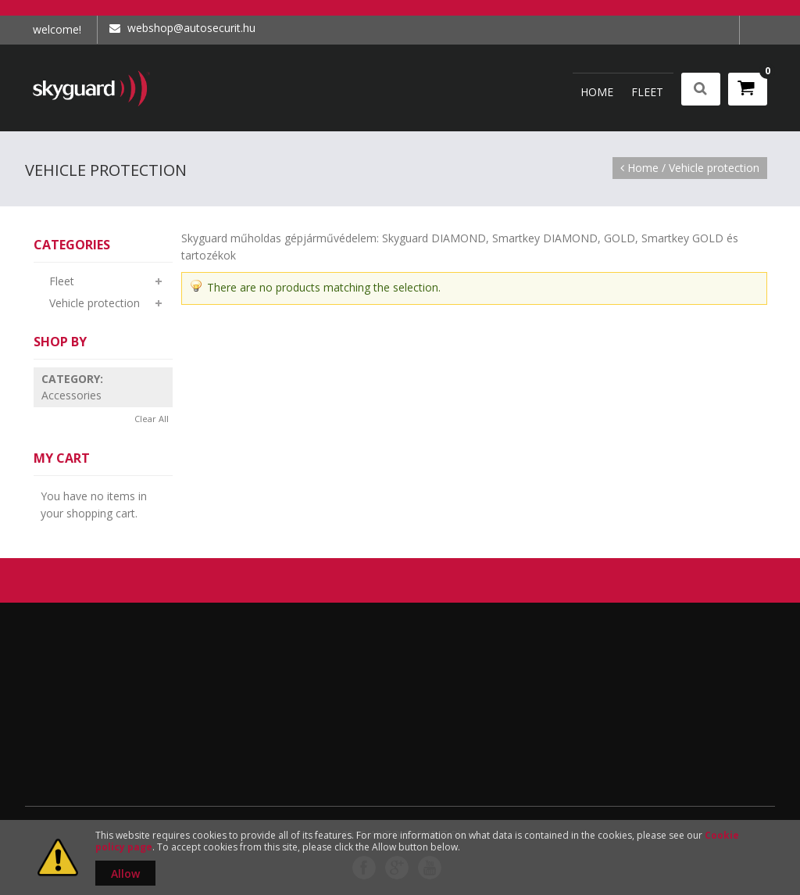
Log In (753, 30)
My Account (726, 30)
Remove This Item (160, 378)
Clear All (151, 418)
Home (643, 167)
